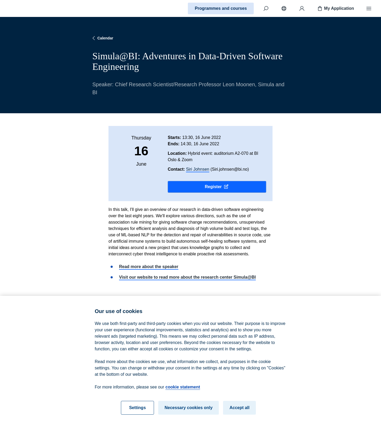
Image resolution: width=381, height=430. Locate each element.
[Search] (266, 8)
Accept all (239, 410)
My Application (335, 8)
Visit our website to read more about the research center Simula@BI (187, 277)
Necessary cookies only (188, 410)
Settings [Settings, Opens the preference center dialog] (137, 410)
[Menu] (369, 8)
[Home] (22, 8)
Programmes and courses (221, 8)
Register (217, 187)
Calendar (102, 38)
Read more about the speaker (148, 266)
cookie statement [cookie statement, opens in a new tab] (182, 389)
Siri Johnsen (197, 169)
